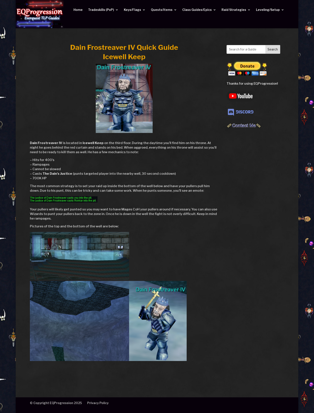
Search (273, 49)
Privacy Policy (98, 403)
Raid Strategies (234, 10)
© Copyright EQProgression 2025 (56, 403)
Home (78, 10)
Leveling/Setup (268, 10)
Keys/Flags (132, 10)
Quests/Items (161, 10)
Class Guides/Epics (197, 10)
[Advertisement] (253, 202)
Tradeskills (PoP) (101, 10)
